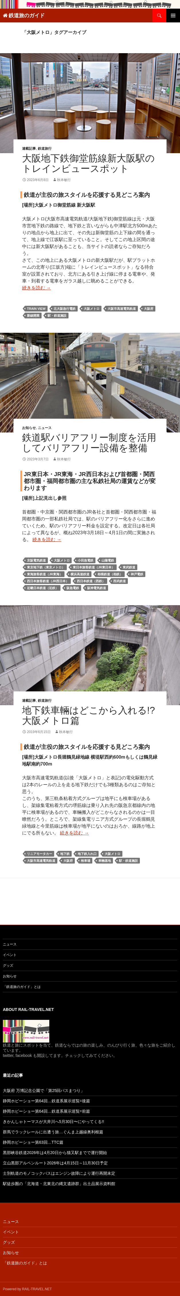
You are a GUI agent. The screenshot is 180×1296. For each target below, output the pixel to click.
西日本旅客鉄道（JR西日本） (48, 581)
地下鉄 (65, 853)
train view (36, 308)
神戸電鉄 (137, 574)
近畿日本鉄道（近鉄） (42, 588)
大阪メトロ (91, 308)
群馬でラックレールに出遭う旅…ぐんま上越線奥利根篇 (53, 1132)
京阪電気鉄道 (36, 560)
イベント (10, 955)
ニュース (45, 428)
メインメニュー (173, 15)
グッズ (8, 966)
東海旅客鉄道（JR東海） (44, 574)
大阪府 (148, 308)
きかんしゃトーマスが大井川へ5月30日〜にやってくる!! (53, 1121)
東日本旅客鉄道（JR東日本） (94, 567)
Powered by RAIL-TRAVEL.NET (27, 1289)
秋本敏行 (64, 180)
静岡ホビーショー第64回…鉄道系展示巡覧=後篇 (46, 1101)
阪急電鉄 (72, 588)
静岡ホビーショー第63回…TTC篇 (33, 1142)
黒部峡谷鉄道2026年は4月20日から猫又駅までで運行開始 (55, 1152)
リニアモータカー (39, 853)
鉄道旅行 (45, 149)
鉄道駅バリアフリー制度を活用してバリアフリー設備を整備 (89, 442)
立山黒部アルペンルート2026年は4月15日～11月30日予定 (55, 1163)
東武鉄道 (129, 567)
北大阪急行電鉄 (65, 308)
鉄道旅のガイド (27, 15)
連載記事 (29, 149)
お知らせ (29, 428)
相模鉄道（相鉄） (110, 574)
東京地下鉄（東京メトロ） (46, 567)
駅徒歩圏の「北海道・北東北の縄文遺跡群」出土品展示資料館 (59, 1183)
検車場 (85, 860)
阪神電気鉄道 (96, 588)
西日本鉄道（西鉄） (91, 581)
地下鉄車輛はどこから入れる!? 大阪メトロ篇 (88, 715)
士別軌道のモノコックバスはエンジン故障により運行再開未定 (59, 1173)
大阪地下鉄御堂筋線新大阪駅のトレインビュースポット (88, 163)
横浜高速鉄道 (80, 574)
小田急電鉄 (85, 560)
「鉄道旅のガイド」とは (22, 987)
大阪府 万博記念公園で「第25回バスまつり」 (44, 1090)
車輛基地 (104, 860)
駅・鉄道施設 (57, 315)
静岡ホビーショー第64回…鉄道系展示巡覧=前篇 (46, 1111)
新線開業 (33, 315)
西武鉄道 (119, 581)
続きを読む (36, 287)
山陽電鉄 (107, 560)
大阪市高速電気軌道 (121, 308)
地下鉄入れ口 (87, 853)
